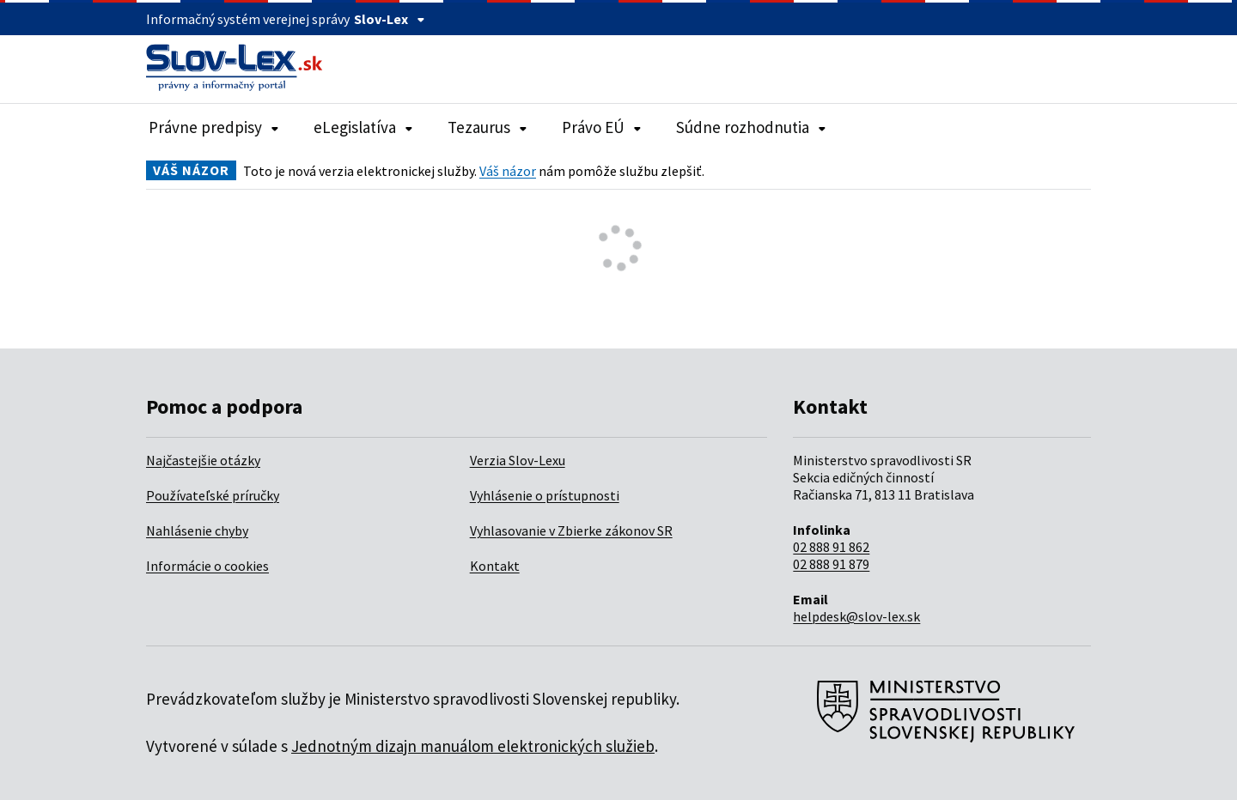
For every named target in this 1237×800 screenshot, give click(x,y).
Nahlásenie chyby (197, 530)
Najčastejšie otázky (203, 460)
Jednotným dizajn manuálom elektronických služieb (473, 746)
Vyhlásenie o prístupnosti (544, 495)
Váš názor (507, 170)
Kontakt (495, 565)
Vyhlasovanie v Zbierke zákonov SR (571, 530)
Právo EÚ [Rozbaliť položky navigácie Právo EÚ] (602, 127)
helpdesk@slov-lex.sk (856, 616)
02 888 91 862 (831, 546)
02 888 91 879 (831, 564)
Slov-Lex (389, 18)
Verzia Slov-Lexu (517, 460)
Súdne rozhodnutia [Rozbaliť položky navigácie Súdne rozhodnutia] (751, 127)
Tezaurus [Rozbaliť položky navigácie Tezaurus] (487, 127)
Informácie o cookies (207, 565)
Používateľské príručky (212, 495)
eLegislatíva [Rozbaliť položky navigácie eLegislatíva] (363, 127)
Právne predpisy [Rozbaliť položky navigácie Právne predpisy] (214, 127)
